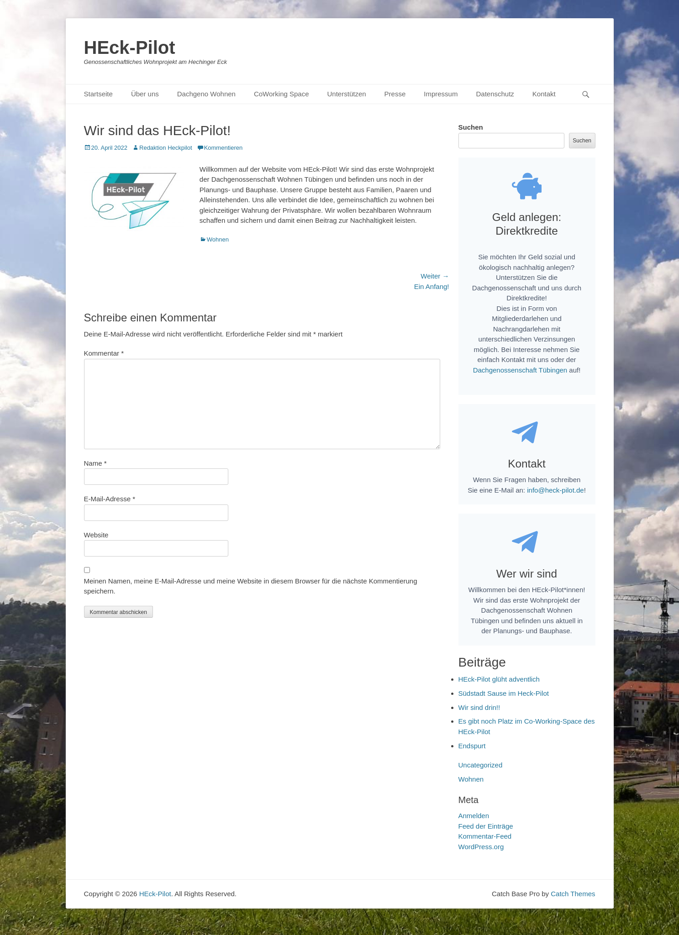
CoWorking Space (281, 94)
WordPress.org (481, 855)
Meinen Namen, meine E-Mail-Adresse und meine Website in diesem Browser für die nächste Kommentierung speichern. (250, 586)
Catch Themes (573, 902)
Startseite (98, 94)
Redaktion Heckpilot (165, 147)
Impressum (441, 94)
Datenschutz (495, 94)
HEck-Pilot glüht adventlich (499, 687)
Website (96, 535)
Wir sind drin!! (479, 716)
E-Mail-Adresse (110, 499)
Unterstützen (346, 94)
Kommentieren (223, 147)
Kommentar (104, 353)
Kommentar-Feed (485, 844)
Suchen (470, 127)
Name (95, 463)
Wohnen (218, 239)
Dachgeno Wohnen (206, 94)
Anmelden (474, 824)
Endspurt (472, 754)
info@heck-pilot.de (555, 496)
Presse (395, 94)
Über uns (145, 94)
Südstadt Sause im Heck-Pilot (503, 701)
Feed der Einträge (485, 834)
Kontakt (544, 94)
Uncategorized (480, 773)
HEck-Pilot (129, 47)
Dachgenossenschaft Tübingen (520, 374)
